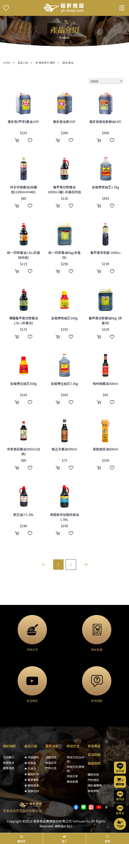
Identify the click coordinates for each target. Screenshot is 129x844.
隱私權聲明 (95, 785)
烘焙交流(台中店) (75, 759)
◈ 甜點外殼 (31, 774)
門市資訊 (93, 780)
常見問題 (94, 754)
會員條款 (93, 791)
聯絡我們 (94, 763)
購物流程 (93, 774)
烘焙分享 (72, 776)
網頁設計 (60, 826)
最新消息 (51, 746)
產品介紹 (23, 62)
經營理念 (8, 763)
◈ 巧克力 (30, 768)
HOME (6, 62)
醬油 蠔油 (67, 62)
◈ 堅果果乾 (31, 780)
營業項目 (8, 768)
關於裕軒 (9, 746)
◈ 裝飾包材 (31, 791)
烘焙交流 (51, 763)
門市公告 (51, 768)
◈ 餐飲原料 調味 (45, 62)
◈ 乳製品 (30, 763)
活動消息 (51, 757)
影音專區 (94, 746)
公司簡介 (8, 757)
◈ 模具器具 (31, 785)
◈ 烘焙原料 (31, 757)
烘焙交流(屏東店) (75, 769)
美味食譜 (72, 782)
